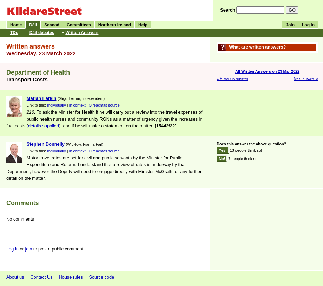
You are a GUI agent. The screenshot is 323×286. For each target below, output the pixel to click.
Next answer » (306, 78)
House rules (71, 277)
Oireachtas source (104, 105)
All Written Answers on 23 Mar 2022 (267, 71)
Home (16, 25)
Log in (308, 25)
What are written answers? (257, 47)
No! (222, 159)
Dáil (33, 25)
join (28, 249)
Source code (101, 277)
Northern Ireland (114, 25)
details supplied (43, 125)
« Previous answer (232, 78)
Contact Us (41, 277)
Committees (79, 25)
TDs (14, 32)
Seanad (51, 25)
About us (15, 277)
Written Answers (81, 32)
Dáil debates (41, 32)
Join (290, 25)
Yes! (222, 150)
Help (142, 25)
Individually (56, 105)
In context (77, 105)
